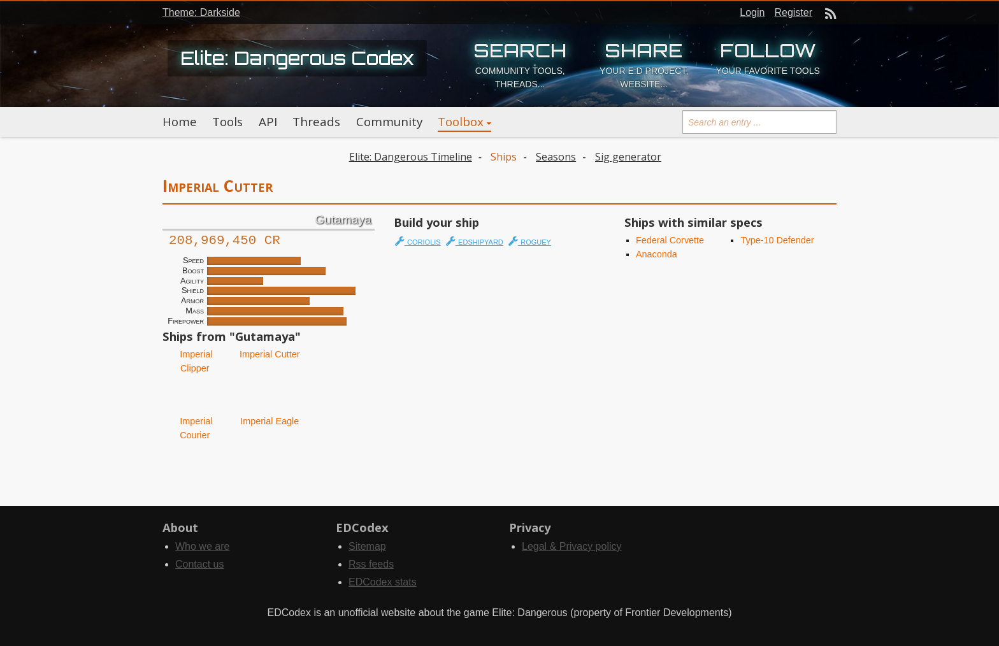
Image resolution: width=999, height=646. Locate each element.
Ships (504, 157)
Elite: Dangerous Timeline (410, 157)
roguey (529, 241)
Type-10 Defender (777, 240)
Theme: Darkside (201, 12)
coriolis (418, 241)
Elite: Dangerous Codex (297, 58)
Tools (227, 121)
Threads (316, 121)
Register (793, 12)
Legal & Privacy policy (572, 546)
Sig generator (628, 157)
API (268, 121)
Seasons (556, 157)
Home (179, 121)
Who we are (202, 546)
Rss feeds (371, 564)
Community (389, 121)
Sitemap (367, 546)
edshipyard (474, 241)
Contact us (199, 564)
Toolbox (461, 121)
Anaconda (656, 254)
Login (752, 12)
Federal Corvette (670, 240)
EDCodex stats (383, 582)
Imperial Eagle (268, 421)
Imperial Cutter (268, 354)
